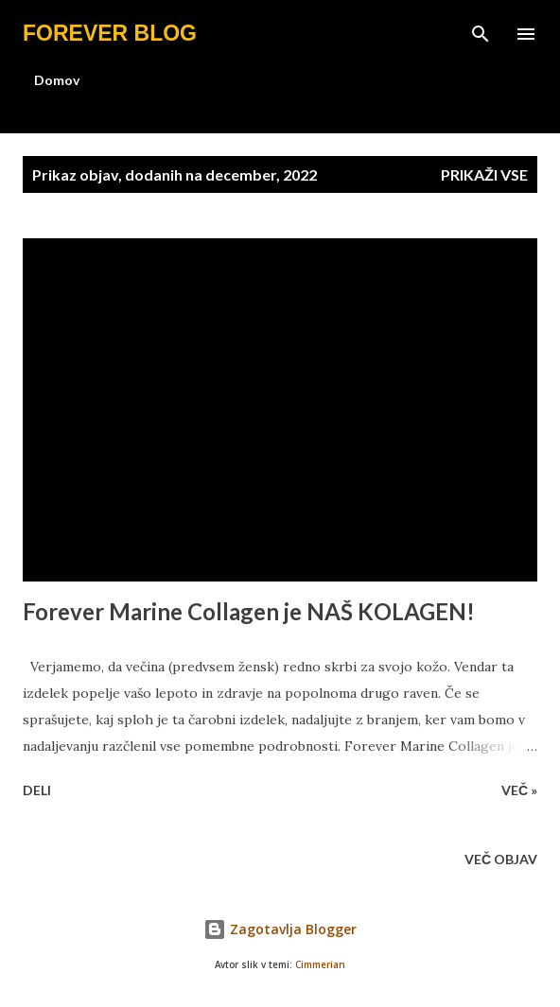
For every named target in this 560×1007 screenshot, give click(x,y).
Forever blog (110, 33)
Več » (519, 790)
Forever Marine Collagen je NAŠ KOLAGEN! (249, 611)
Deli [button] (37, 790)
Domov (56, 80)
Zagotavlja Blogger (280, 929)
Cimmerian (320, 965)
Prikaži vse (484, 174)
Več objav (500, 859)
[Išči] (480, 34)
